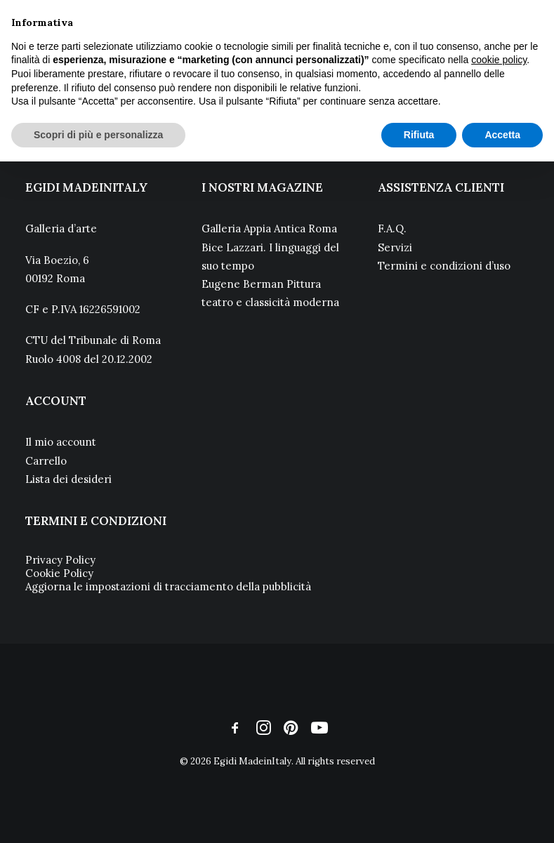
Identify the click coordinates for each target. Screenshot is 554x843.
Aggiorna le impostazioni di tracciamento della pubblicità (168, 586)
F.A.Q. (392, 228)
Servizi (395, 247)
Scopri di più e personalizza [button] (98, 134)
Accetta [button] (502, 134)
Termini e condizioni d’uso (444, 265)
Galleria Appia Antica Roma (269, 228)
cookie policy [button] (499, 59)
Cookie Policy (59, 573)
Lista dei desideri (68, 479)
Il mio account (60, 442)
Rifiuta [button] (419, 134)
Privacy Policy (60, 559)
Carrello (46, 460)
